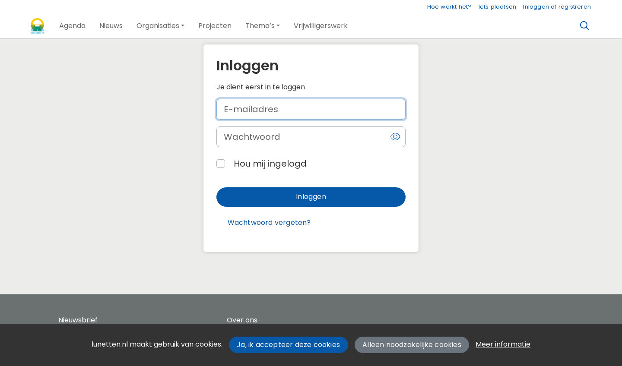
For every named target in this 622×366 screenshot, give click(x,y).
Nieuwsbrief (78, 320)
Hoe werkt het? (449, 7)
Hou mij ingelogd (270, 164)
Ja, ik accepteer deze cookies (288, 345)
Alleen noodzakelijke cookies (411, 345)
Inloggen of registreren (557, 7)
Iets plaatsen (498, 7)
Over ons (242, 320)
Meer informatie (503, 344)
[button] (72, 26)
